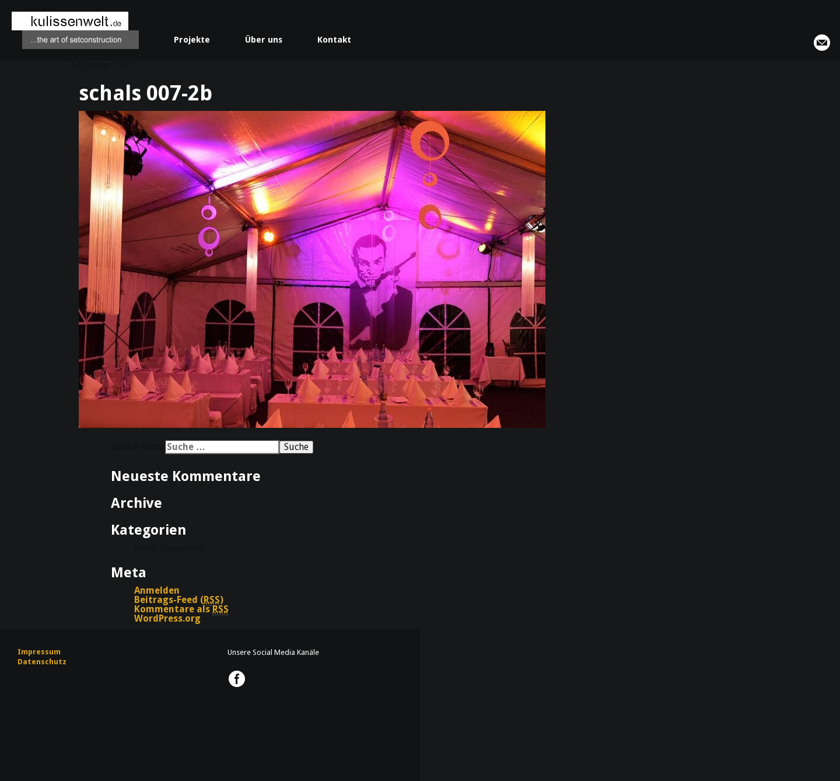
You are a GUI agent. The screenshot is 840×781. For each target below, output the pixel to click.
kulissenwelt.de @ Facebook (237, 679)
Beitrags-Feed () (178, 600)
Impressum (39, 651)
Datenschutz (42, 661)
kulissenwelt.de (75, 30)
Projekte (192, 39)
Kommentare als (181, 609)
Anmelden (157, 590)
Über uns (263, 39)
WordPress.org (167, 618)
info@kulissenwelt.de (822, 42)
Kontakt (334, 39)
